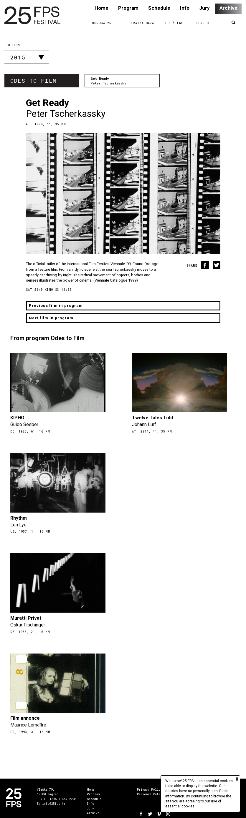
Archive (228, 8)
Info (184, 8)
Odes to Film (33, 80)
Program (128, 8)
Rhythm (18, 518)
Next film (51, 318)
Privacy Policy (149, 790)
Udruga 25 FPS (106, 23)
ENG (180, 23)
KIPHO (17, 417)
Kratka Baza (142, 23)
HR (167, 23)
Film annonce (25, 718)
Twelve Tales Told (152, 417)
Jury (204, 8)
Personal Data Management (158, 794)
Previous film (56, 305)
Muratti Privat (25, 618)
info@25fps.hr (53, 804)
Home (101, 8)
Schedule (159, 8)
